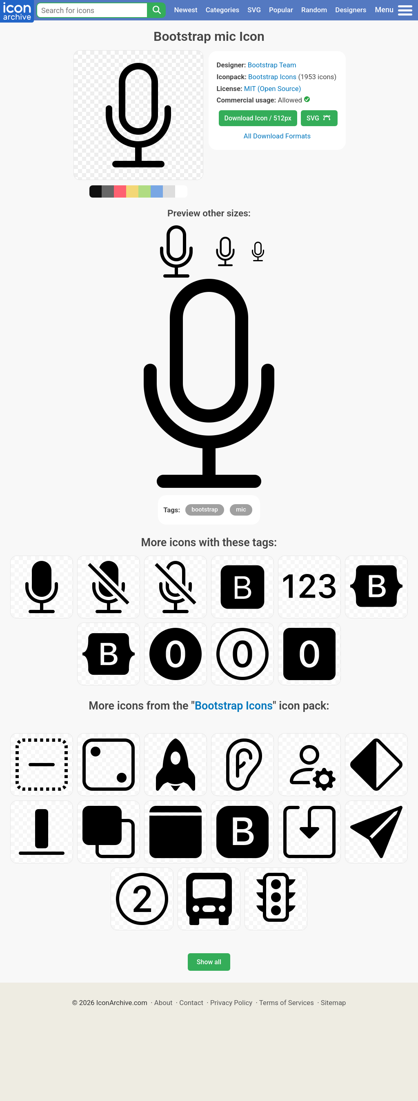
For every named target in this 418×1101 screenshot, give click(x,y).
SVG (254, 10)
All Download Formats (277, 136)
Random (314, 10)
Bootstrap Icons (272, 77)
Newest (185, 10)
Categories (223, 10)
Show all (209, 962)
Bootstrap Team (272, 65)
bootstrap (204, 509)
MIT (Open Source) (272, 89)
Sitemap (333, 1003)
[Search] (156, 10)
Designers (350, 10)
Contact (191, 1003)
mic (241, 509)
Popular (281, 10)
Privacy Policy (231, 1003)
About (163, 1003)
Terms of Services (286, 1003)
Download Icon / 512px (258, 118)
